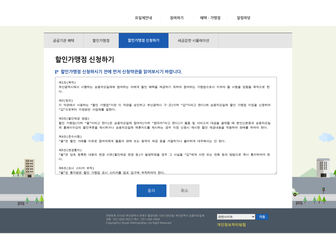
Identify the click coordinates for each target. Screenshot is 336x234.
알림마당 (243, 18)
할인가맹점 (101, 40)
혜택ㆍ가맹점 (210, 18)
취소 (184, 191)
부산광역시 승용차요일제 (77, 14)
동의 (151, 191)
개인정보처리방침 (231, 225)
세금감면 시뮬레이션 (193, 40)
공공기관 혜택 (63, 40)
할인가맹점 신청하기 (143, 40)
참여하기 (177, 18)
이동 (262, 216)
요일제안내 (143, 18)
